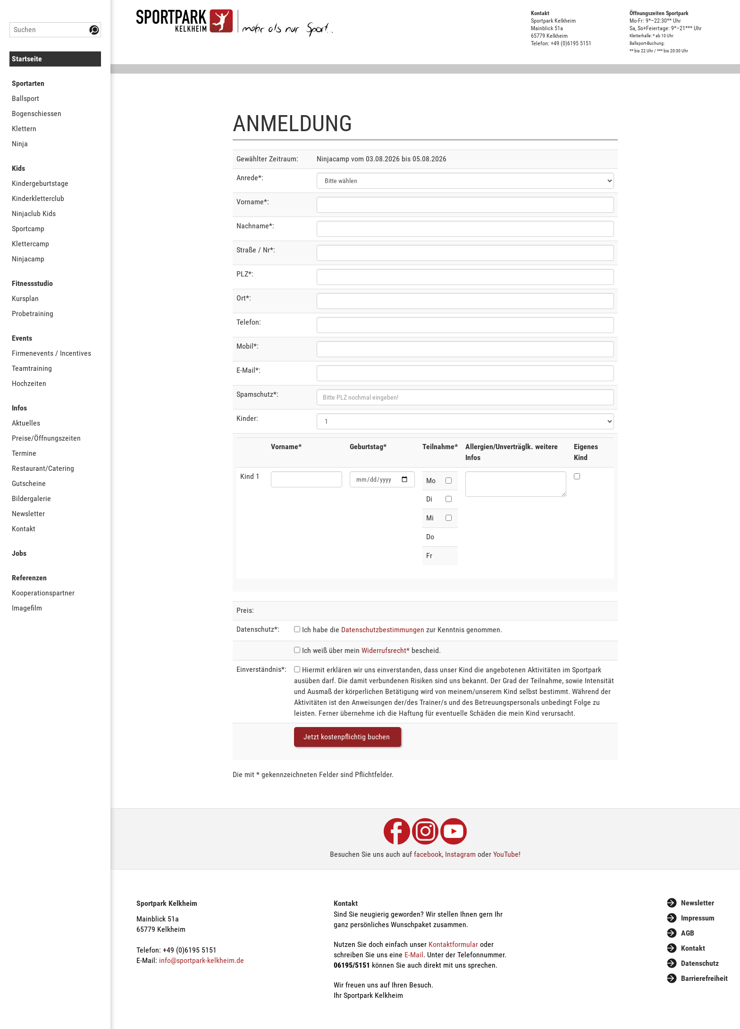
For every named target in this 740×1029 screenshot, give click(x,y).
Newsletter (28, 513)
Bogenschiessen (36, 113)
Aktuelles (26, 422)
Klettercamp (30, 243)
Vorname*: (252, 201)
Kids (18, 168)
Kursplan (25, 298)
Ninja (20, 143)
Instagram (460, 854)
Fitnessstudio (32, 283)
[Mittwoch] (449, 518)
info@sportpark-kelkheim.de (201, 960)
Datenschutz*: (257, 629)
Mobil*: (247, 346)
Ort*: (243, 297)
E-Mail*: (248, 370)
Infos (19, 407)
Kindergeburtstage (40, 183)
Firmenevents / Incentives (51, 353)
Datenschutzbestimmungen (382, 629)
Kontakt (23, 528)
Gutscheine (29, 483)
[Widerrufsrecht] (297, 650)
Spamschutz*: (257, 394)
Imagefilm (27, 607)
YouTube (506, 854)
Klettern (24, 128)
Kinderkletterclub (38, 198)
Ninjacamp (28, 258)
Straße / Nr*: (255, 249)
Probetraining (32, 313)
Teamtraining (32, 368)
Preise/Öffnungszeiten (46, 438)
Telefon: (248, 322)
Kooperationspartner (43, 592)
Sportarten (28, 83)
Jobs (19, 553)
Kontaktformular (453, 944)
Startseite (27, 58)
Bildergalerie (31, 498)
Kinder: (247, 418)
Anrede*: (249, 177)
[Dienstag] (449, 499)
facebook (428, 854)
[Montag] (449, 480)
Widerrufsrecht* (386, 650)
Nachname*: (255, 225)
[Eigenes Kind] (577, 476)
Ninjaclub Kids (34, 213)
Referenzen (29, 577)
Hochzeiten (29, 383)
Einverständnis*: (261, 669)
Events (22, 338)
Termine (24, 453)
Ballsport (25, 98)
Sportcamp (28, 228)
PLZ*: (244, 273)
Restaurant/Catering (43, 468)
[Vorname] (306, 479)
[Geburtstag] (382, 479)
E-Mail (413, 954)
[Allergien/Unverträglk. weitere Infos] (515, 484)
